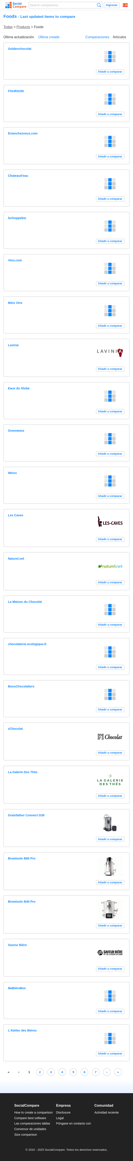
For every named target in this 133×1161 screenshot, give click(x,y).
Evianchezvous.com (23, 133)
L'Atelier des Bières (22, 1030)
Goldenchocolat (19, 48)
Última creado (49, 37)
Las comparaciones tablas (32, 1123)
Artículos (119, 37)
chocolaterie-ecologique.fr (27, 644)
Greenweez (16, 430)
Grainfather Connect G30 (26, 815)
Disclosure (63, 1112)
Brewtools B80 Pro (21, 858)
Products (23, 27)
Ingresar (112, 5)
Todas (8, 27)
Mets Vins (15, 303)
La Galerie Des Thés (23, 772)
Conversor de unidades (30, 1129)
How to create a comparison (33, 1112)
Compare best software (30, 1118)
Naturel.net (16, 558)
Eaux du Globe (19, 388)
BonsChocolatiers (21, 686)
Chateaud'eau (18, 175)
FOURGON (16, 91)
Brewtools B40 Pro (21, 901)
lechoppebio (17, 218)
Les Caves (15, 515)
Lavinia (13, 345)
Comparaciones (97, 37)
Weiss (12, 473)
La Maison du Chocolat (25, 601)
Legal (60, 1118)
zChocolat (15, 728)
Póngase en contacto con (73, 1123)
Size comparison (25, 1134)
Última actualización (18, 37)
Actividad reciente (106, 1112)
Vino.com (15, 260)
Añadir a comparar (110, 71)
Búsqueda (99, 5)
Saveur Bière (17, 945)
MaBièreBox (17, 988)
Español (125, 5)
